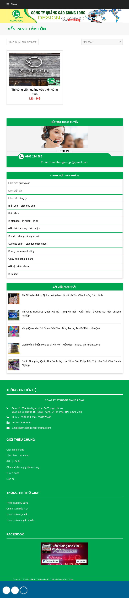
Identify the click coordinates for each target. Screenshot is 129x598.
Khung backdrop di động (21, 251)
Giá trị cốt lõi (13, 461)
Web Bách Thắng (66, 579)
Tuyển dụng (13, 473)
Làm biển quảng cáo (19, 183)
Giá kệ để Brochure (18, 266)
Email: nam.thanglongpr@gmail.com (31, 427)
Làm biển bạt (15, 190)
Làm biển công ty (17, 198)
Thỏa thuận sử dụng (17, 502)
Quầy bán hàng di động (21, 258)
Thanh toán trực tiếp (17, 514)
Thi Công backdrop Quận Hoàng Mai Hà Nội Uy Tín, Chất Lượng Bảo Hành (62, 295)
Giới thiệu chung (15, 449)
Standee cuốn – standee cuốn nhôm (27, 243)
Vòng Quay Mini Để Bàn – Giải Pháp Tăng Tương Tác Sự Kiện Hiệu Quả (61, 328)
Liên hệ (10, 479)
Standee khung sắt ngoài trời (23, 236)
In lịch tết (13, 274)
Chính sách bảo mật (17, 508)
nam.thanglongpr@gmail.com (69, 162)
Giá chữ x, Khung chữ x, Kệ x (24, 228)
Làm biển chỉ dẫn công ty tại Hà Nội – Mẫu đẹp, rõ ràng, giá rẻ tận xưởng (61, 344)
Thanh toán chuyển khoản (20, 520)
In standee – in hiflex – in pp (23, 221)
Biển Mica (13, 213)
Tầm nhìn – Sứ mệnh (18, 455)
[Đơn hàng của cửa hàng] (102, 42)
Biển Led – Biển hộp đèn (21, 205)
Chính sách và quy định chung (23, 467)
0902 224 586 (33, 156)
